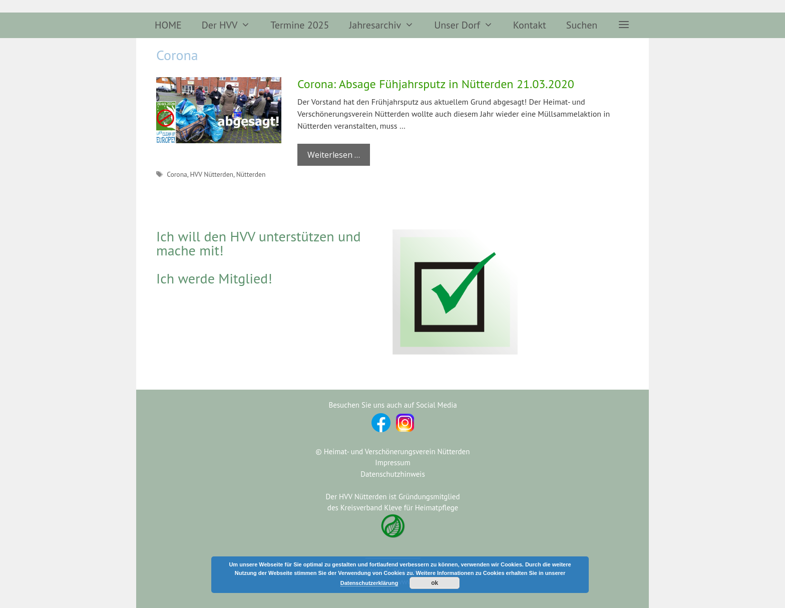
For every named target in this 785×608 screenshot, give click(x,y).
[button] (623, 25)
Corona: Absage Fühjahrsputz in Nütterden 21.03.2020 (435, 84)
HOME (168, 25)
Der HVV (231, 25)
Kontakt (529, 25)
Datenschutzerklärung (369, 583)
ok (434, 582)
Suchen (581, 25)
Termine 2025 (299, 25)
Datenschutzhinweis (392, 474)
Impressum (392, 462)
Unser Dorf (468, 25)
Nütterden (251, 174)
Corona (177, 174)
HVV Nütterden (211, 174)
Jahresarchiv (386, 25)
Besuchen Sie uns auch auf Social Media (392, 405)
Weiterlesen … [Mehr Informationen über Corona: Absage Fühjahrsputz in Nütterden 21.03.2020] (333, 154)
